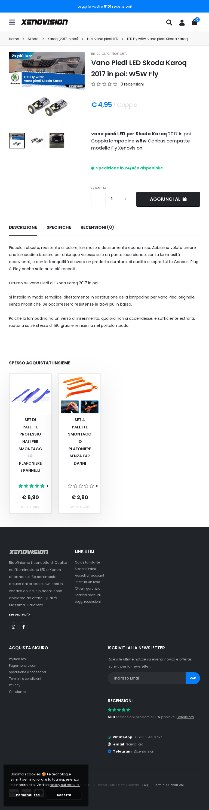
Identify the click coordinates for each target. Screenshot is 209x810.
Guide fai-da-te (89, 562)
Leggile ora (186, 716)
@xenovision (145, 751)
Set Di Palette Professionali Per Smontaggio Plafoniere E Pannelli (30, 445)
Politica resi (19, 658)
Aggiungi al (168, 199)
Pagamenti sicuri (23, 665)
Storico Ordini (87, 569)
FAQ (145, 784)
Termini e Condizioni (171, 784)
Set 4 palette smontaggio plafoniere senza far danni (79, 441)
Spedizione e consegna (30, 671)
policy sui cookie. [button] (65, 784)
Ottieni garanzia (89, 588)
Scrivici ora (136, 744)
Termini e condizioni (26, 678)
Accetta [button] (64, 795)
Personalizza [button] (28, 795)
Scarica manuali (89, 595)
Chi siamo (18, 691)
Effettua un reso (88, 582)
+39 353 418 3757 (149, 737)
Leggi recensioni (89, 601)
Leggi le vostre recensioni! (105, 6)
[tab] (23, 228)
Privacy (15, 685)
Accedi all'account (91, 575)
